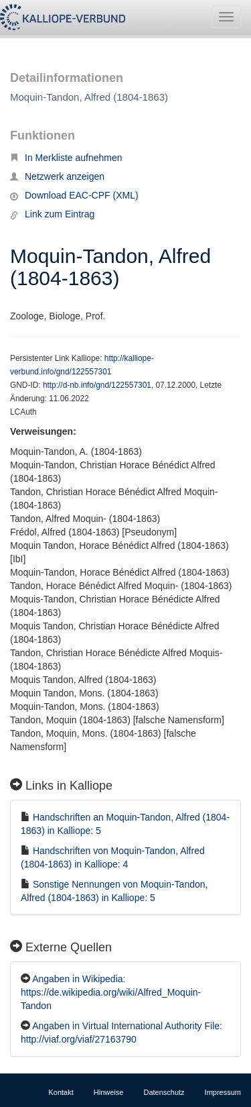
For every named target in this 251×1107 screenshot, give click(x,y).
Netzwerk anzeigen (57, 176)
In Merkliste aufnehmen (66, 157)
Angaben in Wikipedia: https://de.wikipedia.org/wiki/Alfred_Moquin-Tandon (111, 992)
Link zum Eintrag (52, 214)
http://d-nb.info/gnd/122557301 (97, 385)
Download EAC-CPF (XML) (74, 195)
